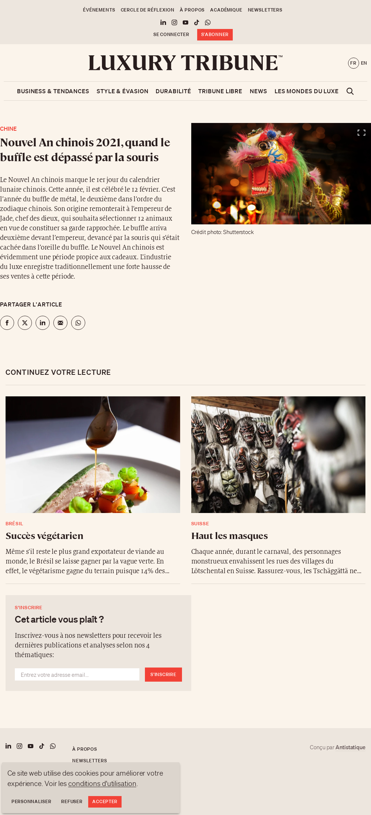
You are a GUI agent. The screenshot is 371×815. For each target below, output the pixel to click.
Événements (99, 10)
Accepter (104, 801)
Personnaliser (31, 801)
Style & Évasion (123, 91)
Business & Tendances (53, 91)
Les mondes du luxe (307, 91)
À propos (192, 10)
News (258, 91)
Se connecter (171, 34)
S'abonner (215, 34)
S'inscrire (163, 674)
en (364, 63)
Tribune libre (220, 91)
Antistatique (350, 747)
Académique (226, 10)
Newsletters (265, 10)
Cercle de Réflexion (148, 10)
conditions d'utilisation (102, 783)
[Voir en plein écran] (281, 173)
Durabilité (173, 91)
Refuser (71, 801)
